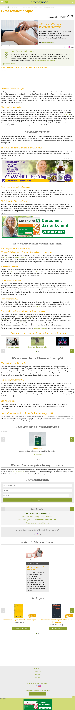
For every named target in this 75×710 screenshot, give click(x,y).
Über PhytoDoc (37, 668)
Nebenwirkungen (40, 328)
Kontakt (37, 678)
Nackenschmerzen (21, 257)
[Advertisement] (27, 78)
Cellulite (37, 306)
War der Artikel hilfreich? (56, 17)
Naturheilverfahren (30, 7)
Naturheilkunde (15, 7)
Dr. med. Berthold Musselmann (44, 61)
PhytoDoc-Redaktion (48, 42)
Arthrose (35, 271)
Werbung (37, 671)
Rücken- (6, 257)
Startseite (4, 7)
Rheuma (12, 271)
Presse (37, 675)
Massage (67, 114)
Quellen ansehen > (9, 64)
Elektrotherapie (25, 123)
